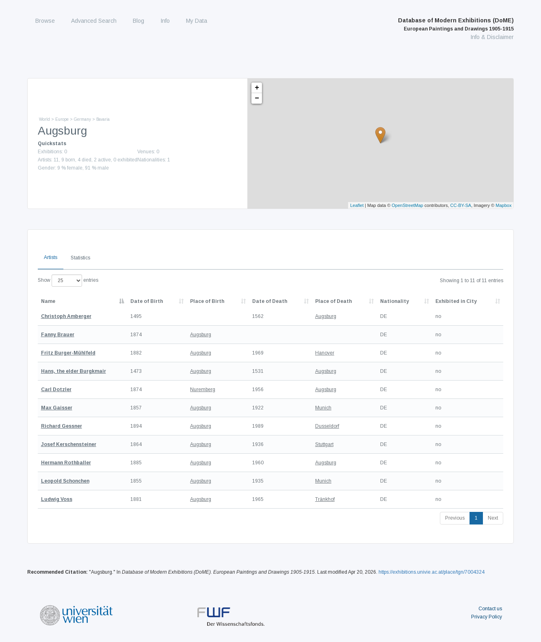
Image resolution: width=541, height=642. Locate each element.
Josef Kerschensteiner (68, 444)
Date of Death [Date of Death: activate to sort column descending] (269, 301)
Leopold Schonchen (65, 481)
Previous (455, 518)
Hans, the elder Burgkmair (73, 371)
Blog (138, 20)
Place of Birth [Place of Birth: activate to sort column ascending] (207, 301)
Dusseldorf (327, 426)
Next (493, 518)
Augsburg (325, 316)
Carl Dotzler (56, 389)
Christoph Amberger (66, 316)
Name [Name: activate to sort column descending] (48, 301)
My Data (196, 20)
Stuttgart (324, 444)
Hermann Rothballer (66, 463)
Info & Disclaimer (492, 37)
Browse (45, 20)
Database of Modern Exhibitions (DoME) (456, 24)
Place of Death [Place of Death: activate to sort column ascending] (333, 301)
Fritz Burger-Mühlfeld (68, 353)
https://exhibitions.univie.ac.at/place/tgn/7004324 (432, 572)
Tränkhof (325, 499)
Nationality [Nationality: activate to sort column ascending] (394, 301)
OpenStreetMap (407, 205)
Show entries (68, 280)
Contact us (490, 609)
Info (165, 20)
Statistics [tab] (80, 258)
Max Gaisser (56, 408)
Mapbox (503, 205)
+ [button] (257, 88)
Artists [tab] (50, 257)
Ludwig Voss (56, 499)
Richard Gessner (61, 426)
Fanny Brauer (57, 334)
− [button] (257, 98)
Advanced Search (94, 20)
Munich (323, 408)
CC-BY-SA (461, 205)
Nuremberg (202, 389)
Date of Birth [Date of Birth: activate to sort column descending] (146, 301)
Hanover (324, 353)
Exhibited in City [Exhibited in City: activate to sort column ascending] (456, 301)
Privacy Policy (486, 617)
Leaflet (357, 205)
